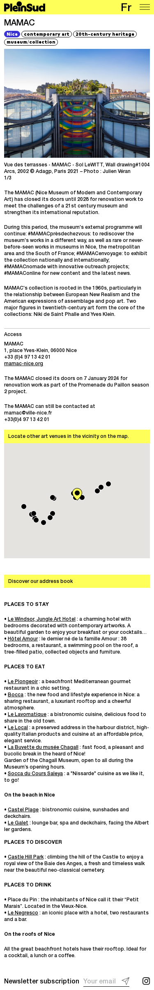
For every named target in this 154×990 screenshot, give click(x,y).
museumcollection (31, 41)
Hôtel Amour (23, 639)
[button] (52, 513)
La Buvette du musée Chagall (43, 747)
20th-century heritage (105, 34)
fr (126, 8)
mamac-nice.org (23, 363)
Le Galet (18, 823)
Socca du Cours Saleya (35, 773)
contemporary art (46, 34)
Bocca (15, 695)
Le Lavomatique (27, 714)
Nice (12, 34)
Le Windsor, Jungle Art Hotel (42, 619)
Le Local (18, 727)
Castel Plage (23, 810)
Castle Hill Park (26, 857)
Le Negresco (23, 913)
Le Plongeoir (23, 681)
